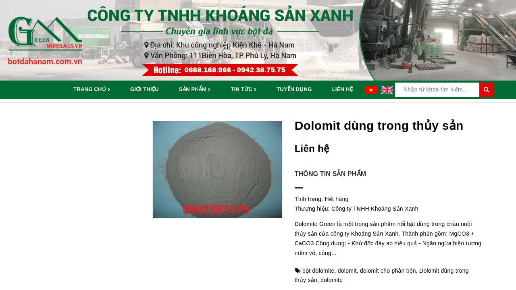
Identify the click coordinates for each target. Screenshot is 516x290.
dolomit (347, 270)
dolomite (331, 280)
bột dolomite (318, 270)
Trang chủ (91, 89)
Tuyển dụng (294, 89)
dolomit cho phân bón (388, 270)
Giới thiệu (144, 89)
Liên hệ (342, 89)
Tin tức (243, 89)
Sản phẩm (195, 89)
